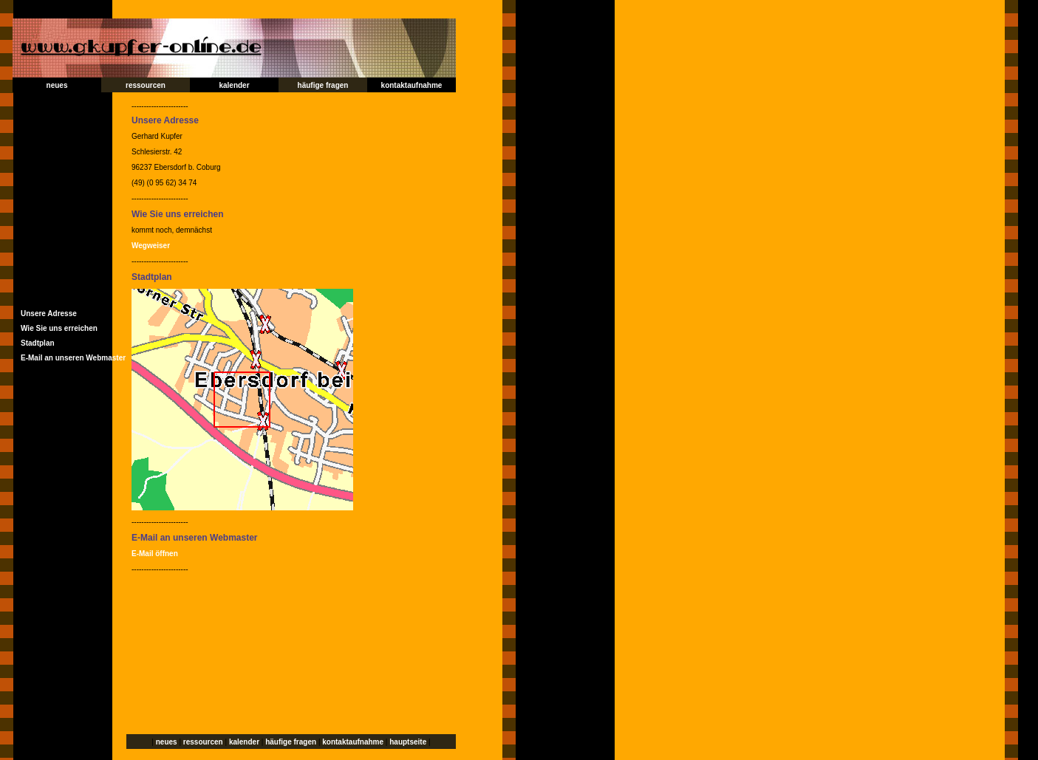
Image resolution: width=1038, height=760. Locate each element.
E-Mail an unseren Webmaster (73, 358)
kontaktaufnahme (412, 85)
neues (57, 85)
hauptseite (407, 742)
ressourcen (145, 85)
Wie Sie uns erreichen (59, 328)
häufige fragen (323, 85)
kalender (234, 85)
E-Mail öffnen (155, 554)
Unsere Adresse (49, 313)
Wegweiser (151, 246)
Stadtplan (38, 343)
